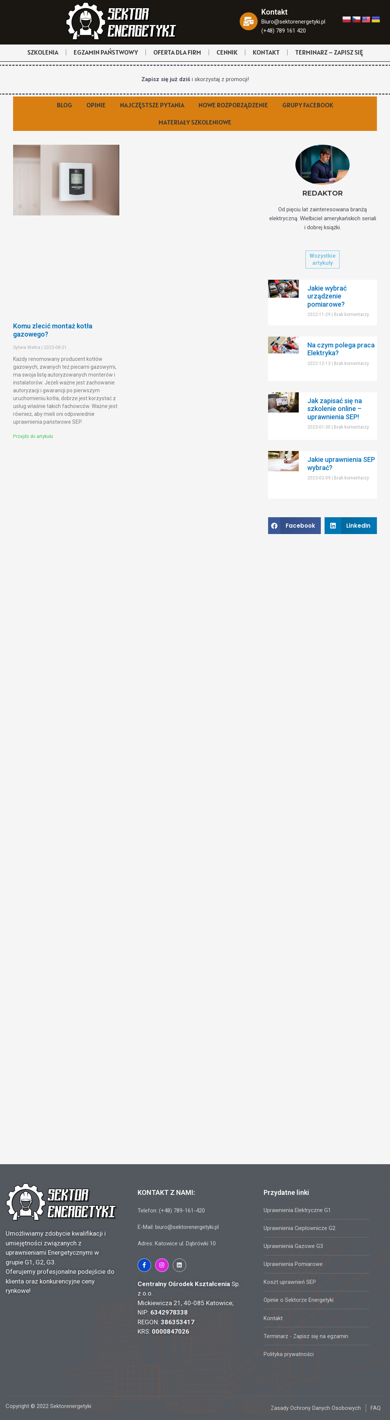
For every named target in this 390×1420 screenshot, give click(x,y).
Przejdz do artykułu (33, 436)
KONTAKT (266, 52)
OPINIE (96, 105)
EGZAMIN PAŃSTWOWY (106, 52)
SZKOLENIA (42, 52)
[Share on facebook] (294, 525)
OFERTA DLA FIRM (177, 52)
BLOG (64, 105)
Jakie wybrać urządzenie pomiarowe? (327, 296)
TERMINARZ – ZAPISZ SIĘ (329, 52)
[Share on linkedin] (351, 525)
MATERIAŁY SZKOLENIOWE (195, 122)
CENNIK (227, 52)
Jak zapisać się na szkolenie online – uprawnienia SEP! (334, 409)
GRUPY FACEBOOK (307, 105)
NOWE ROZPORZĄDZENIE (233, 105)
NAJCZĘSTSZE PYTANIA (152, 105)
